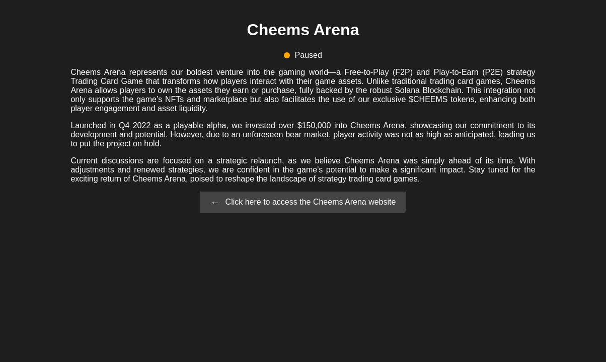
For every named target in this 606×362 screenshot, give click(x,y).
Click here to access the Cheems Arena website (310, 201)
